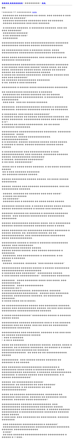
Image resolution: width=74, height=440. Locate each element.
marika (34, 12)
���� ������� (12, 3)
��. (44, 3)
